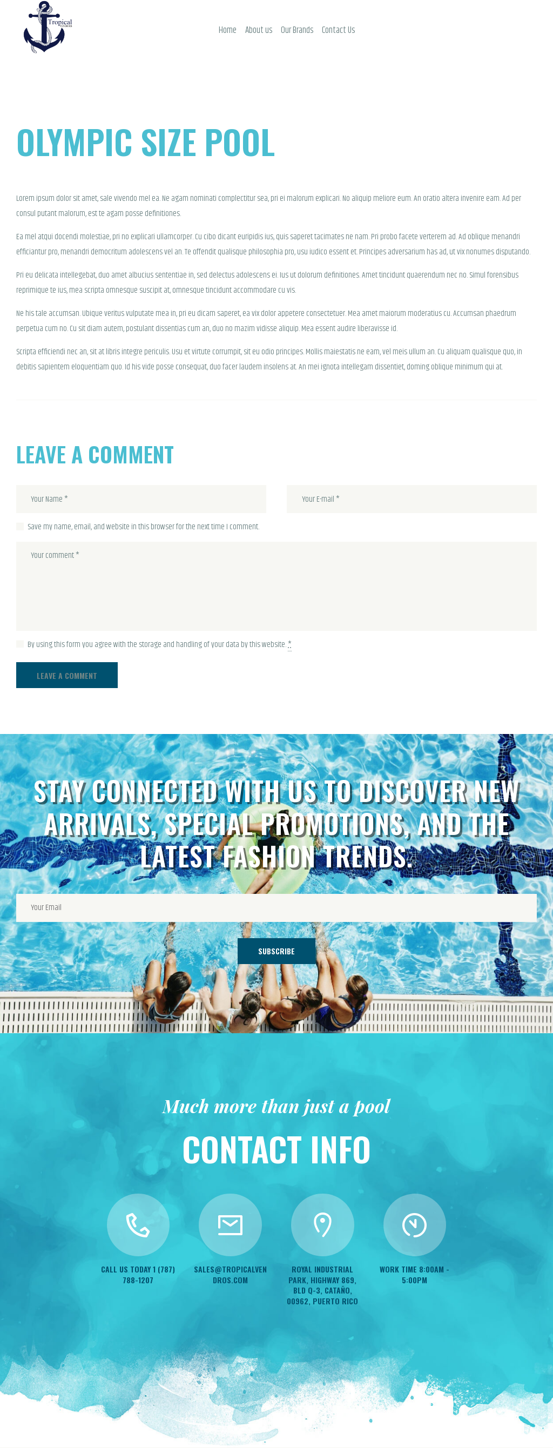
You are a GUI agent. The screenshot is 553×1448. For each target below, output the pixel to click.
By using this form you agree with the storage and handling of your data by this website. (160, 645)
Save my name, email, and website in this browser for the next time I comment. (143, 527)
